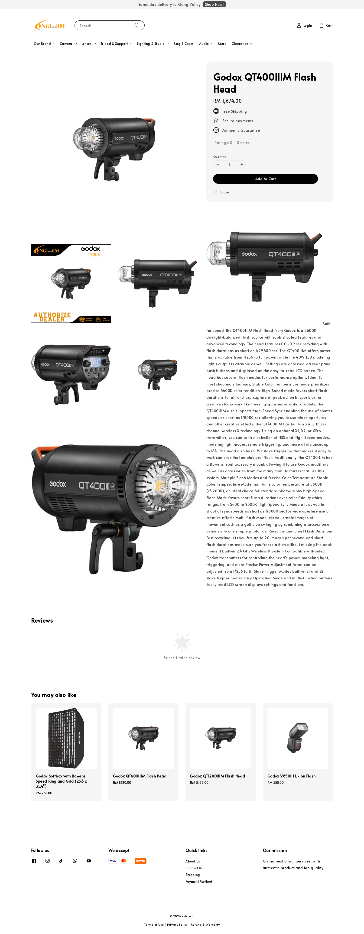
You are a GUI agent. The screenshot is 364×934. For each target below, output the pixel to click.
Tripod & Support (114, 44)
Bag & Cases (184, 43)
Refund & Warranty (205, 924)
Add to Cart (265, 178)
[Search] (137, 25)
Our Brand (42, 44)
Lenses (86, 44)
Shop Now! (214, 4)
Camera (66, 44)
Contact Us (194, 868)
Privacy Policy (177, 924)
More (222, 43)
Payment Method (198, 881)
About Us (192, 861)
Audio (204, 44)
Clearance (240, 44)
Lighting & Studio (151, 44)
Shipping (192, 874)
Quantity (219, 156)
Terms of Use (154, 924)
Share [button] (221, 192)
